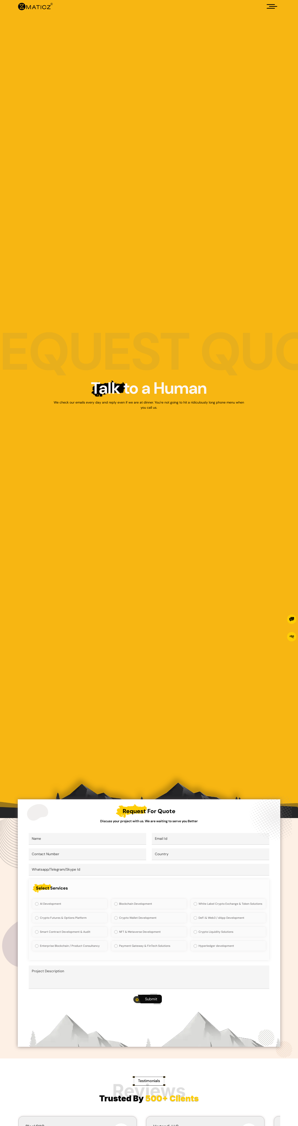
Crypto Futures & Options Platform (61, 918)
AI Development (48, 904)
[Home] (35, 6)
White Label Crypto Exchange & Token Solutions (228, 904)
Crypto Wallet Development (135, 918)
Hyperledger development (214, 946)
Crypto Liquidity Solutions (213, 932)
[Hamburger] (272, 6)
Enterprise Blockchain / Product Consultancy (67, 946)
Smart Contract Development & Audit (62, 932)
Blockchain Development (133, 904)
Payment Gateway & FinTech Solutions (142, 946)
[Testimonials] (149, 1081)
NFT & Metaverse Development (137, 932)
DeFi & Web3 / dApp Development (219, 918)
